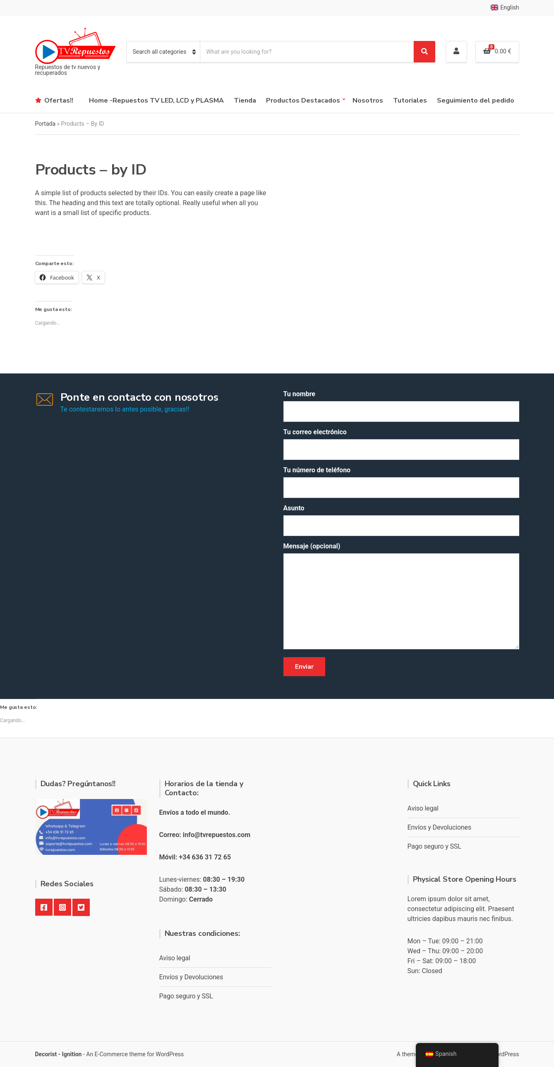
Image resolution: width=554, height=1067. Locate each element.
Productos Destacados (303, 100)
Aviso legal (174, 958)
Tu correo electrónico (401, 444)
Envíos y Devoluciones (191, 977)
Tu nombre (401, 406)
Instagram (62, 907)
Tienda (245, 100)
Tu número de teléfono (401, 482)
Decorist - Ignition (58, 1054)
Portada (45, 123)
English (505, 7)
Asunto (401, 520)
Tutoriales (410, 100)
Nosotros (368, 100)
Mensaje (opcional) (401, 596)
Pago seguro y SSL (186, 996)
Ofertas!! (58, 100)
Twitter (81, 907)
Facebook (44, 907)
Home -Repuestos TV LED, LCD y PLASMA (156, 100)
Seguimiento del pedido (475, 100)
